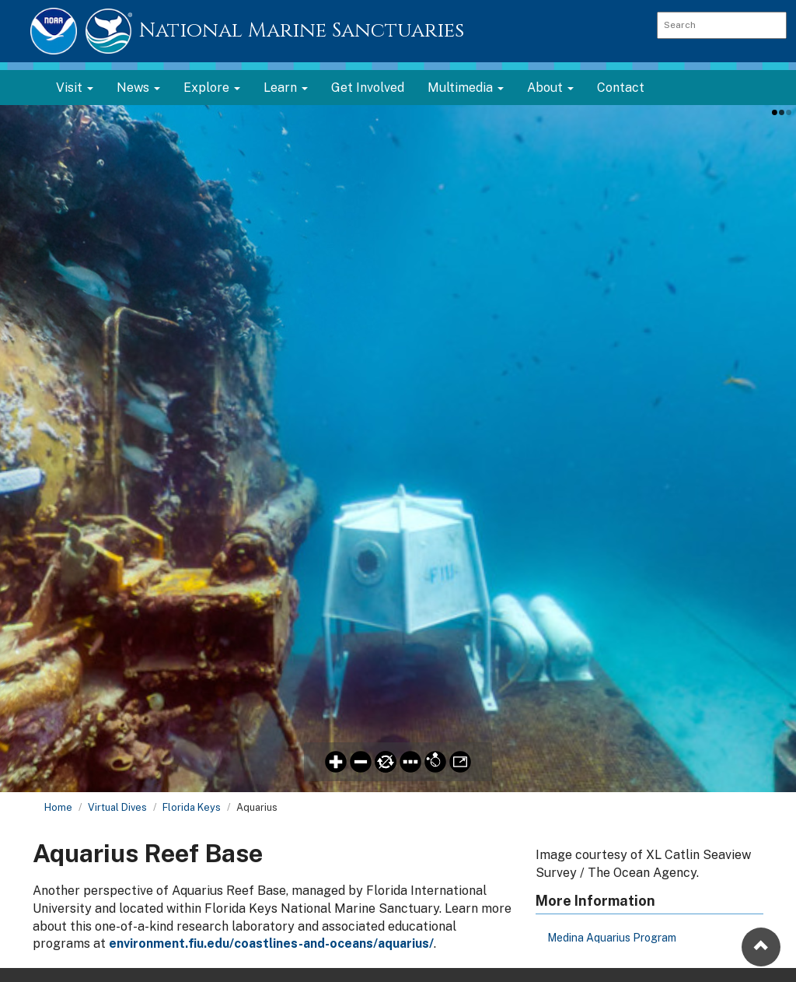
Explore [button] (211, 87)
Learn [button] (286, 87)
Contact (620, 87)
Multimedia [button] (466, 87)
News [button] (138, 87)
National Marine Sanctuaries (301, 30)
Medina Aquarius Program (611, 937)
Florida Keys (191, 807)
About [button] (550, 87)
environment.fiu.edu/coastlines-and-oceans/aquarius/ (271, 943)
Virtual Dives (117, 807)
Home (58, 807)
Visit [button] (74, 87)
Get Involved (367, 87)
